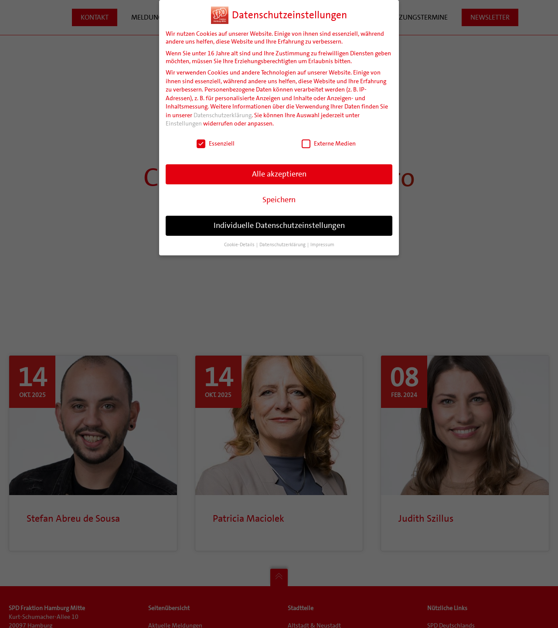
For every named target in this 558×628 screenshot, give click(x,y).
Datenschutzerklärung (223, 115)
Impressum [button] (322, 244)
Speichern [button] (279, 199)
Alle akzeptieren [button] (279, 174)
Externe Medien (329, 143)
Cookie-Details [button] (239, 244)
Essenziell (216, 143)
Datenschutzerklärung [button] (282, 244)
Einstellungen (184, 123)
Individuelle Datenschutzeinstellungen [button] (279, 225)
